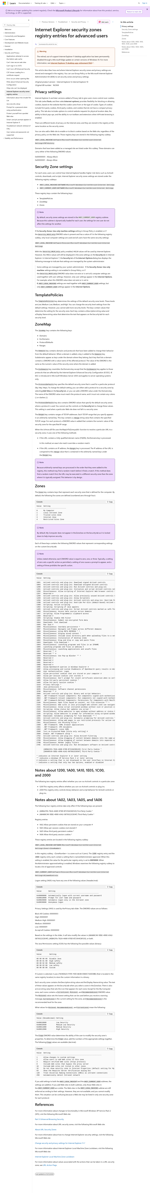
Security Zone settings (130, 29)
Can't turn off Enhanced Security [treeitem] (18, 69)
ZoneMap (125, 35)
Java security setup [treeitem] (13, 104)
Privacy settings (127, 26)
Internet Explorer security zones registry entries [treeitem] (18, 92)
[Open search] (139, 3)
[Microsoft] (4, 3)
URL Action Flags (50, 1165)
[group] (75, 670)
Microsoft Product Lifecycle (68, 10)
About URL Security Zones (45, 1129)
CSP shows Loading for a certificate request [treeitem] (15, 73)
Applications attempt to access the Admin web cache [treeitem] (18, 57)
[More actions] (113, 22)
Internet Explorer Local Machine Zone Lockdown (54, 1156)
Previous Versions (48, 22)
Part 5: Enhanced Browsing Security (49, 1119)
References (125, 52)
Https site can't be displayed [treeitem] (17, 88)
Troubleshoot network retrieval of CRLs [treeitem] (18, 127)
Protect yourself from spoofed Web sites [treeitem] (17, 114)
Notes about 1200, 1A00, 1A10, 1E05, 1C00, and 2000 (132, 43)
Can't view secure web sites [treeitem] (16, 62)
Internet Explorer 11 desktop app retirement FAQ (71, 63)
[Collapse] (28, 20)
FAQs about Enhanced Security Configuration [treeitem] (18, 83)
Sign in (144, 3)
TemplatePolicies (127, 32)
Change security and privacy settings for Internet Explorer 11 (59, 1143)
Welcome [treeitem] (8, 29)
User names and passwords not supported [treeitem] (18, 133)
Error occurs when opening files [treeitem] (18, 78)
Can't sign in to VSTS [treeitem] (14, 66)
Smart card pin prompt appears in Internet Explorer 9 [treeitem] (19, 121)
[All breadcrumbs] (37, 22)
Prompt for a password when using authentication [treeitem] (17, 108)
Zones (124, 38)
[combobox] (16, 25)
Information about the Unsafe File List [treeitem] (19, 99)
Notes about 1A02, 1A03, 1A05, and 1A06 (133, 48)
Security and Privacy (78, 22)
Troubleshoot (63, 22)
